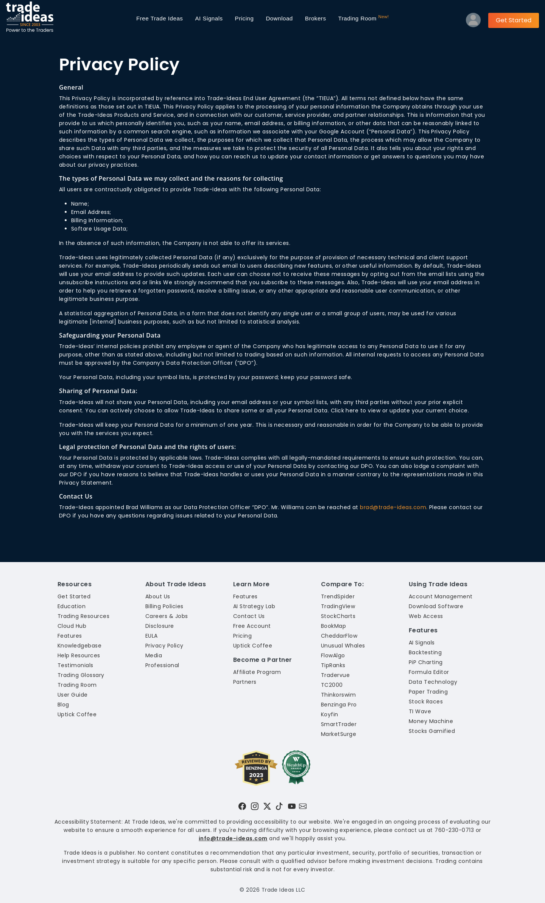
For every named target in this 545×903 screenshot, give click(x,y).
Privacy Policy (164, 645)
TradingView (338, 606)
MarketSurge (338, 734)
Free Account (252, 626)
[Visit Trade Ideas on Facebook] (242, 806)
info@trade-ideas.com (233, 838)
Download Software (436, 606)
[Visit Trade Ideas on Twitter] (267, 806)
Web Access (426, 616)
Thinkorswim (338, 695)
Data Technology (433, 682)
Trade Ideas (159, 18)
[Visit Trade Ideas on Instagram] (254, 806)
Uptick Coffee (77, 714)
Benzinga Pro (339, 704)
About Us (157, 596)
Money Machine (431, 721)
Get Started (513, 20)
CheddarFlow (339, 636)
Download (279, 18)
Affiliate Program (257, 672)
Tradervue (335, 675)
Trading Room (363, 18)
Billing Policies (164, 606)
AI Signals (209, 18)
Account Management (441, 596)
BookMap (333, 626)
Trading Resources (83, 616)
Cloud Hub (72, 626)
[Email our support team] (302, 806)
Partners (245, 682)
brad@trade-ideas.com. (393, 507)
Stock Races (426, 701)
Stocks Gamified (432, 731)
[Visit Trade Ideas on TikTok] (279, 806)
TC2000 (332, 685)
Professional (162, 665)
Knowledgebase (79, 645)
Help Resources (79, 655)
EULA (151, 636)
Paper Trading (428, 691)
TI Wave (420, 711)
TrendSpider (338, 596)
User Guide (73, 695)
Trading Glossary (81, 675)
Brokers (315, 18)
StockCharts (338, 616)
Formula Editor (429, 672)
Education (72, 606)
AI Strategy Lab (254, 606)
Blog (63, 704)
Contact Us (249, 616)
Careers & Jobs (166, 616)
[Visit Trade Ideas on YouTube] (292, 806)
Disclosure (159, 626)
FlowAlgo (333, 655)
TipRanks (333, 665)
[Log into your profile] (473, 21)
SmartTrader (339, 724)
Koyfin (329, 714)
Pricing (244, 18)
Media (153, 655)
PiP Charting (426, 662)
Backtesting (425, 652)
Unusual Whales (343, 645)
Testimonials (75, 665)
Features (70, 636)
